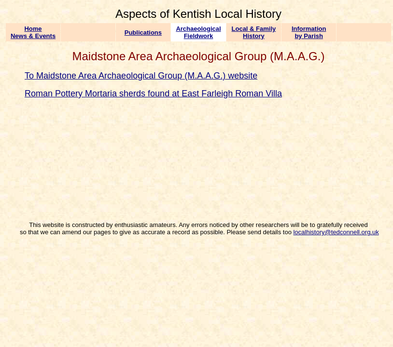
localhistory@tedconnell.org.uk (336, 232)
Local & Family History (254, 32)
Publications (143, 32)
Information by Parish (309, 32)
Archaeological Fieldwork (198, 32)
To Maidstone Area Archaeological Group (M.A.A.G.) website (141, 75)
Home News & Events (33, 32)
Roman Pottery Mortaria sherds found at (103, 93)
